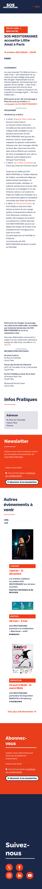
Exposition (16, 680)
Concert (14, 566)
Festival (14, 616)
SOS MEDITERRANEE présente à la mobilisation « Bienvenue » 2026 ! (21, 628)
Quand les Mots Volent (23, 119)
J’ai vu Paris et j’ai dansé (23, 163)
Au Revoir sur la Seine (23, 203)
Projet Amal (12, 28)
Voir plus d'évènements (20, 711)
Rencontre (12, 31)
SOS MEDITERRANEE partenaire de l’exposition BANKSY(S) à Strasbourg (21, 696)
